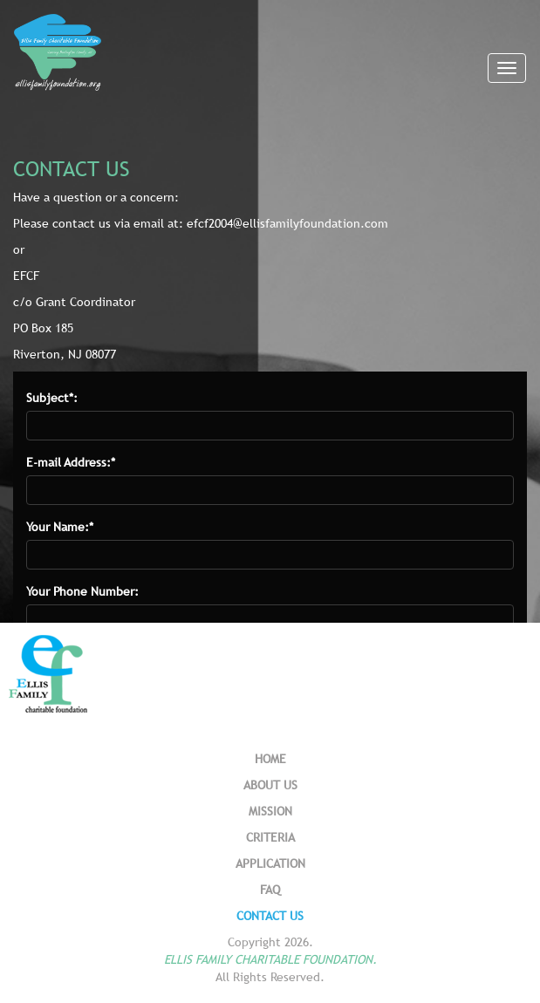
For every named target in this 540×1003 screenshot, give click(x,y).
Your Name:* (59, 527)
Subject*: (52, 398)
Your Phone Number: (82, 591)
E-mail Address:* (70, 462)
